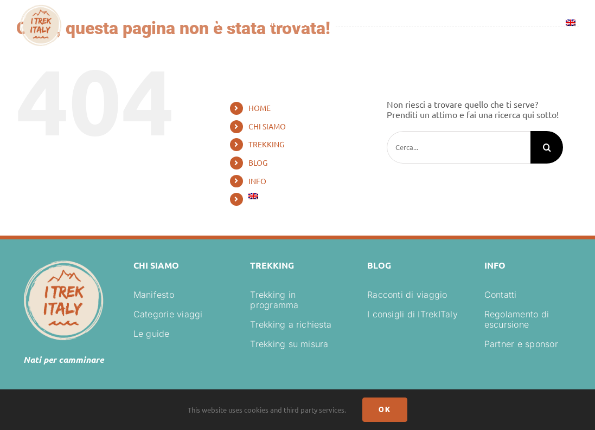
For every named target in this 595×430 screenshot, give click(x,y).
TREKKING (266, 144)
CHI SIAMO (267, 126)
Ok (385, 409)
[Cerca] (546, 147)
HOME (259, 108)
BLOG (257, 162)
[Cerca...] (459, 147)
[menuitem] (570, 24)
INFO (257, 181)
